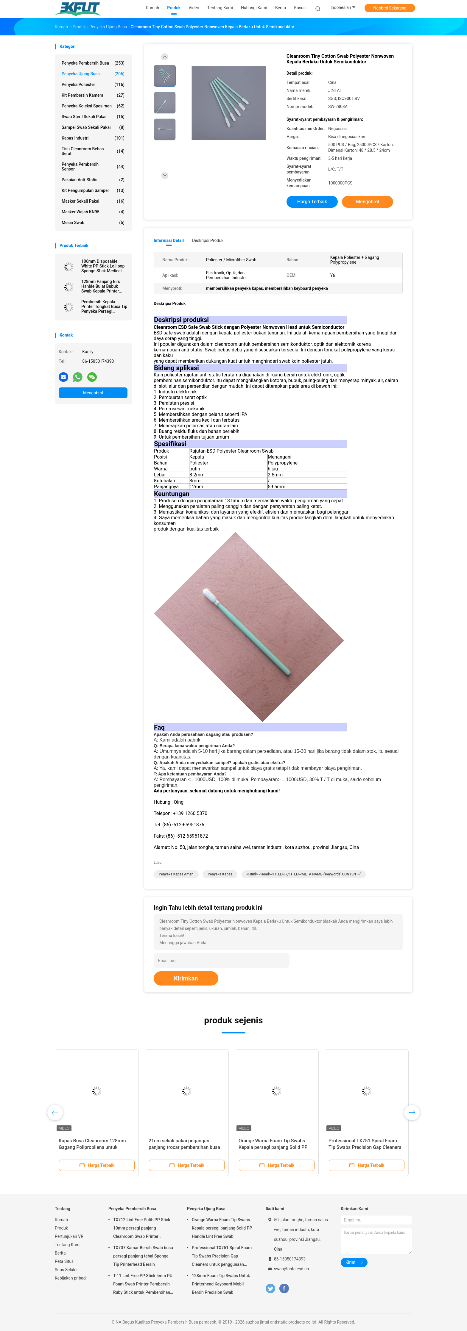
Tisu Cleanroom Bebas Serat (93, 151)
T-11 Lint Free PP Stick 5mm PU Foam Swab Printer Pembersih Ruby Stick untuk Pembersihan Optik (142, 1284)
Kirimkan (186, 978)
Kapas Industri (93, 138)
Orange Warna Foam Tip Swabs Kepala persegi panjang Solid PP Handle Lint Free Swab (273, 1147)
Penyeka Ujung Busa (93, 74)
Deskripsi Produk (207, 240)
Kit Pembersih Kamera (93, 95)
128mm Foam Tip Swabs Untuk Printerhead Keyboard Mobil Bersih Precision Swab (221, 1284)
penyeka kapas (220, 874)
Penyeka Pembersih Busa (93, 63)
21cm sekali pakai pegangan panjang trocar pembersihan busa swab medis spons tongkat (184, 1147)
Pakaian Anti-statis (93, 180)
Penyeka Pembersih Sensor (93, 166)
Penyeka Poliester (93, 84)
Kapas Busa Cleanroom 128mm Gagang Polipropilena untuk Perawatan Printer (92, 1147)
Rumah (61, 1219)
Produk (61, 1228)
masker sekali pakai (93, 201)
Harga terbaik (312, 201)
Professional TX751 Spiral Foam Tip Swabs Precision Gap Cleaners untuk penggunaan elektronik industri (222, 1257)
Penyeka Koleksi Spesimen (93, 106)
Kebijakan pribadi (71, 1278)
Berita (60, 1253)
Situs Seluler (66, 1269)
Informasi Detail (169, 240)
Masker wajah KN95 (93, 212)
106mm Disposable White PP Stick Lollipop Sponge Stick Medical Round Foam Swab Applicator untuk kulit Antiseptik (102, 266)
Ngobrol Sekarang (389, 8)
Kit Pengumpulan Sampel (93, 190)
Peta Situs (64, 1261)
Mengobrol (93, 392)
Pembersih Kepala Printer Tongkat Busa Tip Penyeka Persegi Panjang (104, 306)
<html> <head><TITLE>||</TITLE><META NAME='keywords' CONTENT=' (304, 874)
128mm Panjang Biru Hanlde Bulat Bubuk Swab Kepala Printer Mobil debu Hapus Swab (103, 286)
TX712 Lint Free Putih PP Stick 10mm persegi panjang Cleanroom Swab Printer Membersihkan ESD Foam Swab (142, 1229)
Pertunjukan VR (69, 1236)
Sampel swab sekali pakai (93, 127)
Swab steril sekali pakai (93, 117)
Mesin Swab (93, 223)
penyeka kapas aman (176, 874)
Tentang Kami (67, 1244)
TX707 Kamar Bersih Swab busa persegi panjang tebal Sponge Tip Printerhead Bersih (143, 1256)
